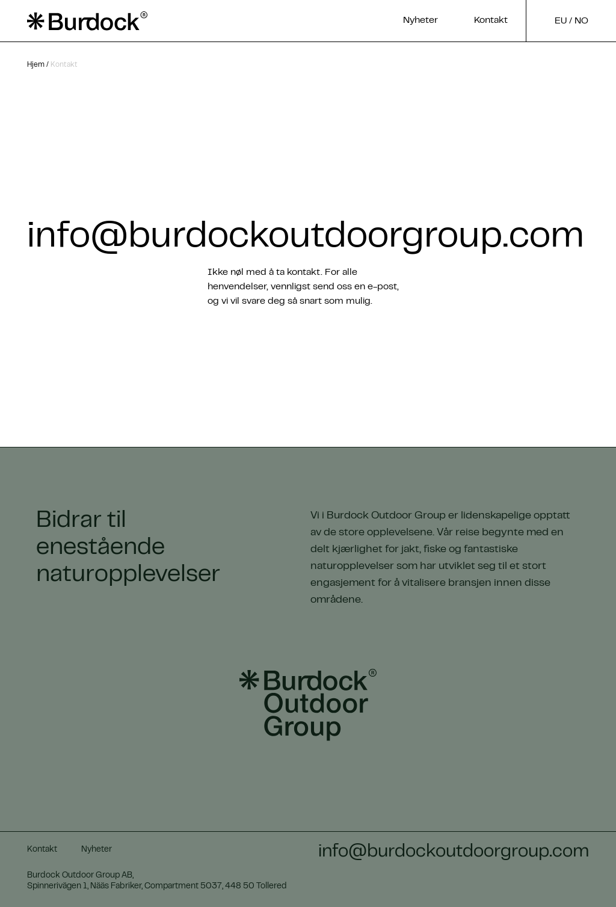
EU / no (571, 21)
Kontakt (491, 20)
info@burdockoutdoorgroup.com (305, 238)
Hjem (36, 65)
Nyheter (420, 20)
